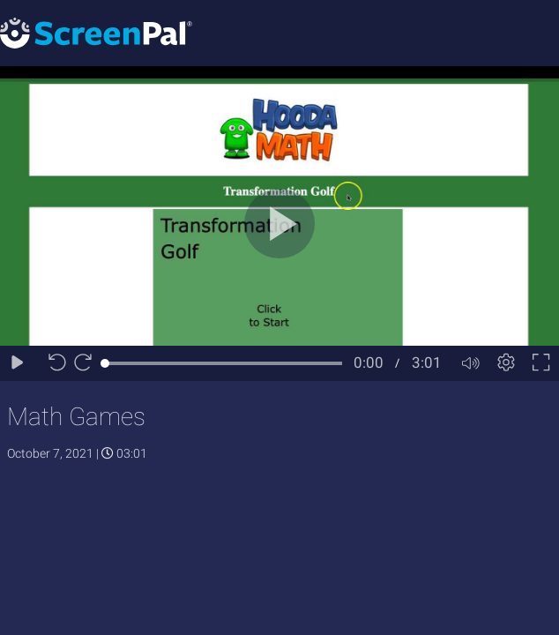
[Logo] (96, 32)
